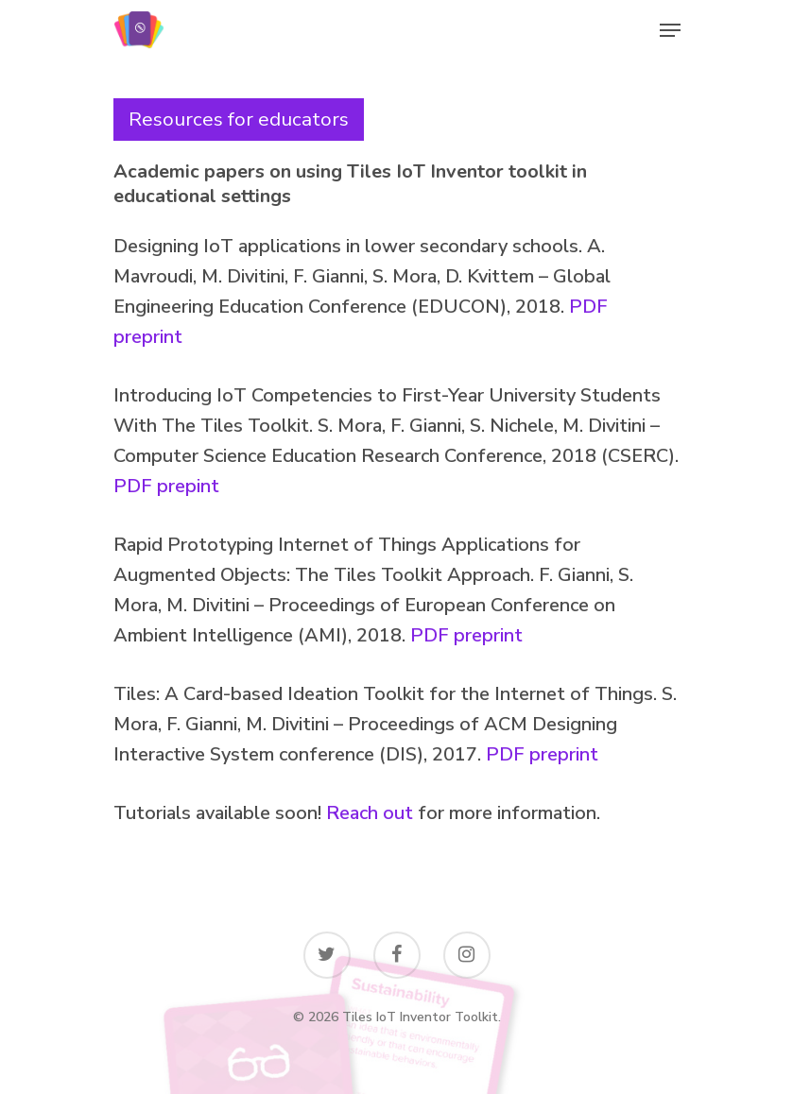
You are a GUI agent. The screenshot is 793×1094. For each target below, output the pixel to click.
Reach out (369, 813)
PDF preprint (466, 635)
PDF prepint (166, 486)
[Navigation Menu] (670, 30)
